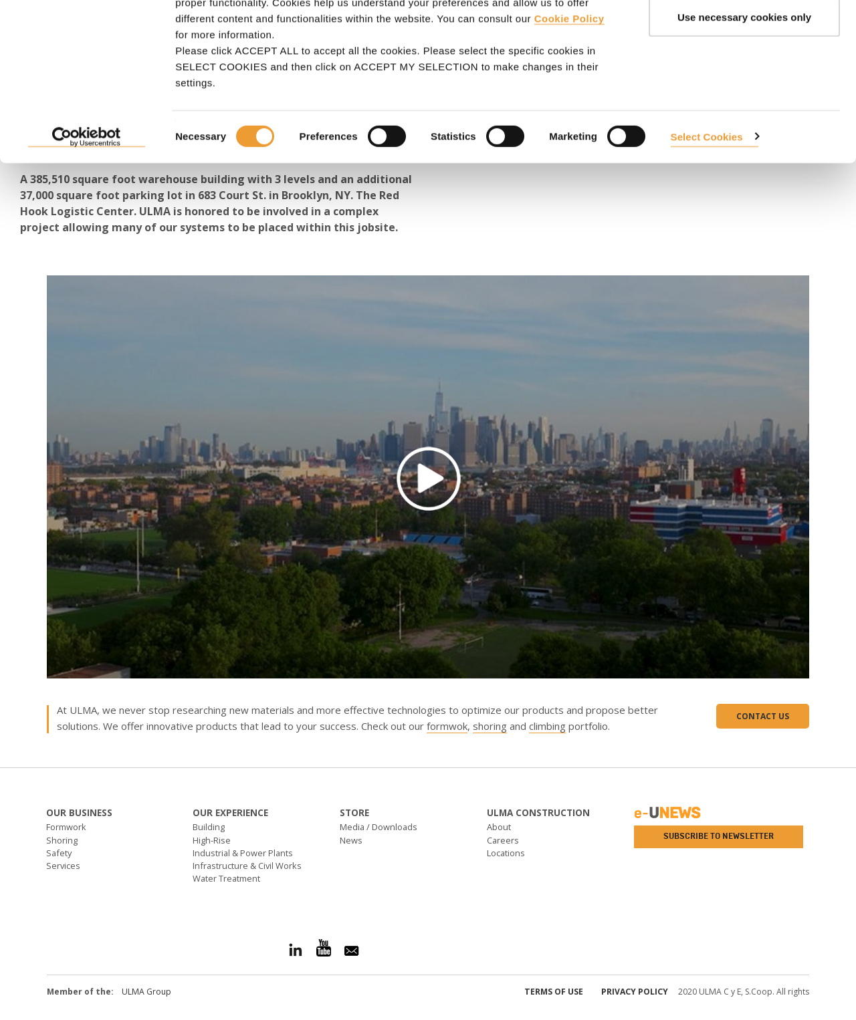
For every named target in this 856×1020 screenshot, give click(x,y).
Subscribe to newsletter (718, 836)
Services (63, 866)
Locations (506, 853)
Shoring (62, 840)
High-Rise (212, 840)
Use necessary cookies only (744, 79)
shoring (490, 726)
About (499, 827)
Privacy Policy (634, 991)
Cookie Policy (569, 80)
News (351, 840)
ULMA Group (146, 991)
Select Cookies (707, 198)
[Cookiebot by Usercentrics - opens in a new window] (86, 199)
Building (209, 827)
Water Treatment (226, 878)
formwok (447, 726)
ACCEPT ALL (744, 35)
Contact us (762, 716)
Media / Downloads (378, 827)
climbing (547, 726)
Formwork (66, 827)
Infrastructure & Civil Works (247, 866)
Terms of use (553, 991)
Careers (503, 840)
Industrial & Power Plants (243, 853)
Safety (59, 853)
